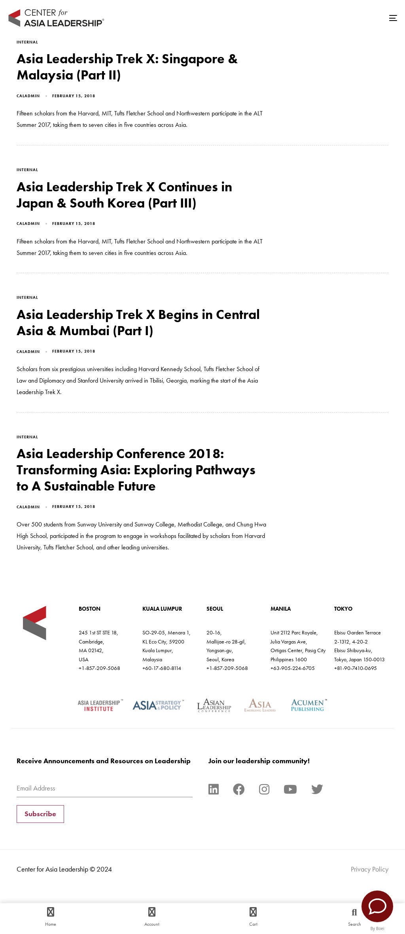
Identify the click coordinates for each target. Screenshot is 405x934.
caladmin (28, 95)
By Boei (377, 928)
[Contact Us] (377, 906)
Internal (27, 42)
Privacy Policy (369, 869)
